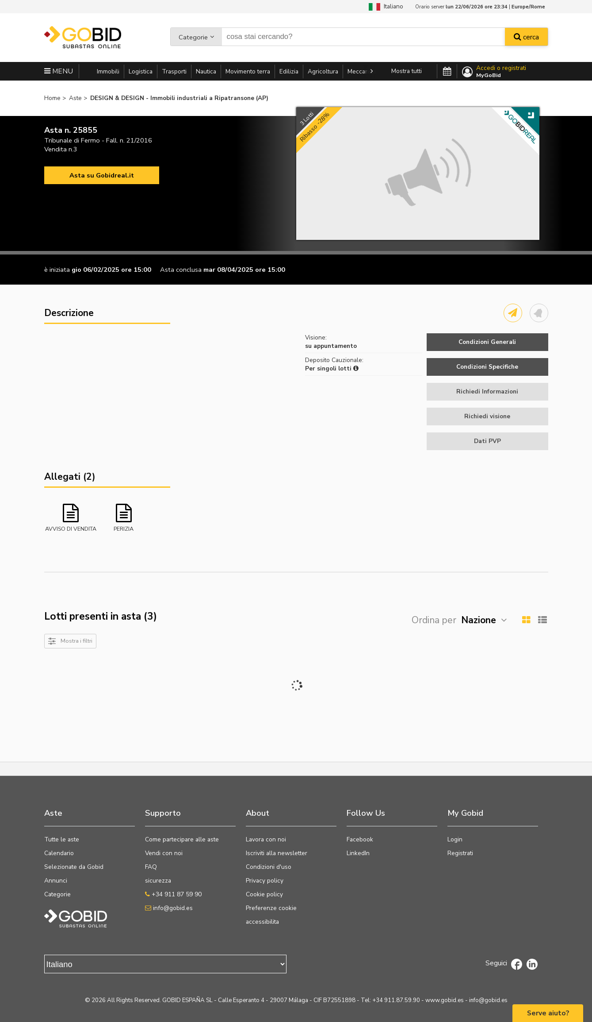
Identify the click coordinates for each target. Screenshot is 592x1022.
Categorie (193, 37)
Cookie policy (264, 894)
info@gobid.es (169, 908)
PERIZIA (124, 528)
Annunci (55, 880)
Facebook (360, 839)
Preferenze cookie (271, 908)
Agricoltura (323, 71)
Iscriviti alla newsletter (276, 853)
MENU (58, 71)
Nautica (206, 71)
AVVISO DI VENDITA (70, 528)
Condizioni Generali (487, 342)
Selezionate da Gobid (73, 867)
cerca (526, 37)
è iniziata (57, 269)
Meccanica (362, 71)
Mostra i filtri (76, 640)
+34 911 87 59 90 (173, 894)
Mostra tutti (406, 71)
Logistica (141, 71)
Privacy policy (264, 880)
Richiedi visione (487, 416)
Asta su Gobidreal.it (101, 175)
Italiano (386, 6)
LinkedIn (358, 853)
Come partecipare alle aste (182, 839)
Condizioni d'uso (268, 867)
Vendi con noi (164, 853)
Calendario (59, 853)
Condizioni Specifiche (487, 367)
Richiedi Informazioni (487, 391)
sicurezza (158, 880)
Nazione (478, 620)
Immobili (108, 71)
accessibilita (262, 922)
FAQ (151, 867)
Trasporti (174, 71)
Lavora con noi (266, 839)
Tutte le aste (61, 839)
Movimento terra (247, 71)
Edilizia (288, 71)
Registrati (460, 853)
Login (454, 839)
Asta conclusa (181, 269)
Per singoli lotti (332, 368)
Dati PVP (487, 441)
